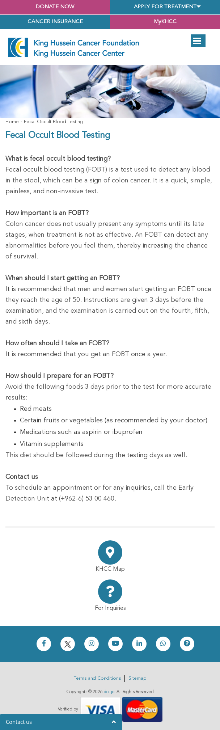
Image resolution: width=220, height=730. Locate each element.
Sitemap (137, 678)
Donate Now (55, 7)
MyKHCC (165, 22)
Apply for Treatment (165, 7)
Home (12, 121)
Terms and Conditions (97, 678)
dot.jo (109, 692)
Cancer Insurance (55, 22)
